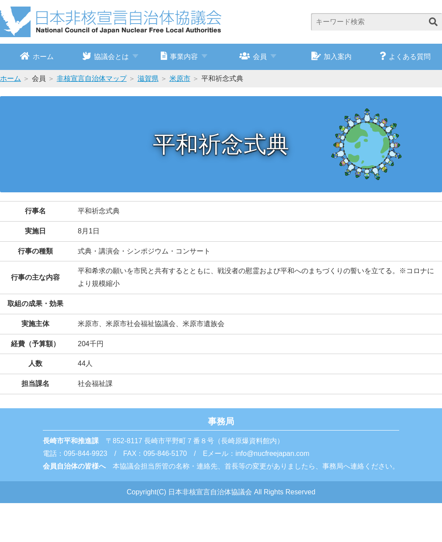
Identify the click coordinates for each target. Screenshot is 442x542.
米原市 (179, 78)
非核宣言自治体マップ (92, 78)
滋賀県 (148, 78)
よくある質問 (405, 56)
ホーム (37, 56)
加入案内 (331, 56)
